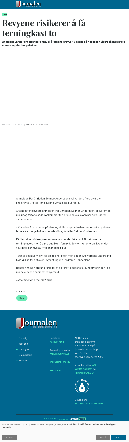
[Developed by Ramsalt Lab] (77, 418)
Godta (119, 437)
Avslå (103, 437)
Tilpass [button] (9, 437)
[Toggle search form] (111, 4)
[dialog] (64, 431)
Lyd (5, 14)
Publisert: (6, 124)
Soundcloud (25, 354)
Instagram (24, 349)
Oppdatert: (28, 124)
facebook (24, 343)
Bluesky (23, 338)
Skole (21, 298)
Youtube (23, 360)
